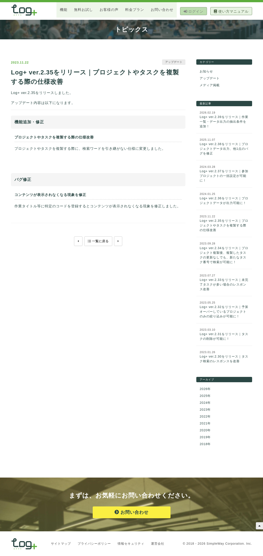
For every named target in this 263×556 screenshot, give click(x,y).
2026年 (205, 389)
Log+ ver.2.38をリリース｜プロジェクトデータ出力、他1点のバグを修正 (224, 148)
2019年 (205, 437)
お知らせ (206, 71)
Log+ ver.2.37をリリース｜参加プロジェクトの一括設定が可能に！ (224, 176)
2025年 (205, 396)
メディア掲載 (210, 85)
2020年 (205, 430)
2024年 (205, 403)
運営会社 (157, 544)
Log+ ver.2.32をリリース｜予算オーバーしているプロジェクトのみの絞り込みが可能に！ (224, 311)
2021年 (205, 423)
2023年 (205, 410)
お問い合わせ (131, 512)
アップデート (210, 78)
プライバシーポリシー (94, 544)
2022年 (205, 416)
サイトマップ (61, 544)
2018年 (205, 444)
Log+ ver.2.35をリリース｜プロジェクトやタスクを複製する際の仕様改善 (224, 225)
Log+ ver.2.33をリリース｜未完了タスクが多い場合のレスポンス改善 (224, 284)
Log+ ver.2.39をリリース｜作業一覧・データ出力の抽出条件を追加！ (224, 121)
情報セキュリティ (131, 544)
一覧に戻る (98, 241)
